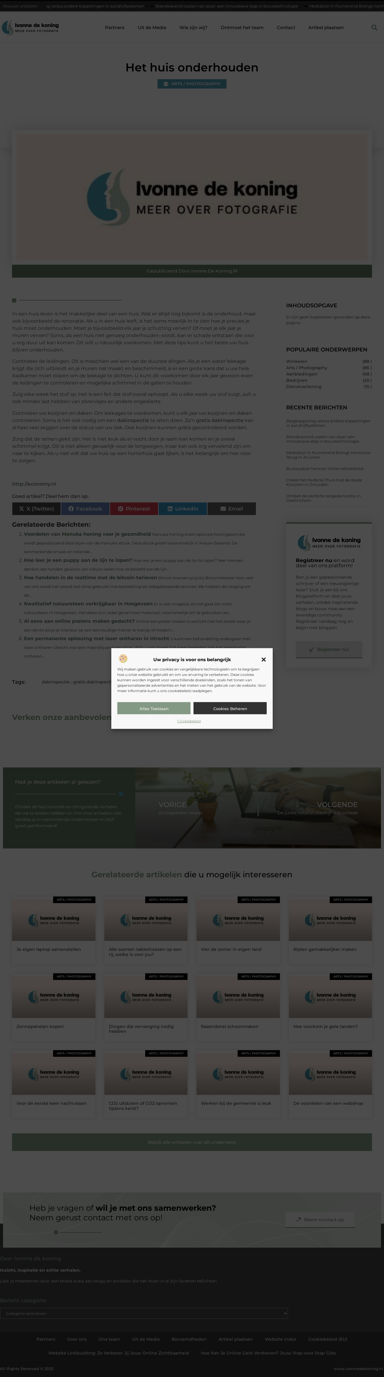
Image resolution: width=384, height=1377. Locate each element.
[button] (264, 659)
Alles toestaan (154, 708)
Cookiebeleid (189, 721)
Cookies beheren (230, 708)
